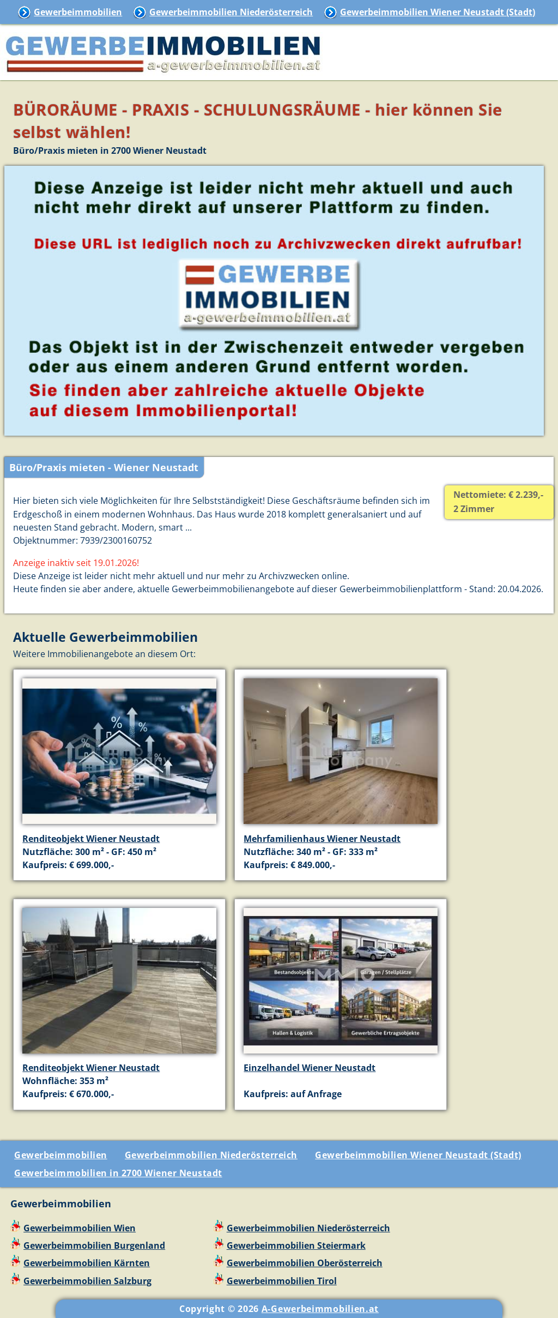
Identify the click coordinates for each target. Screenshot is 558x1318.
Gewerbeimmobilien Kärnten (86, 1263)
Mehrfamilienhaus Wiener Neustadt (322, 839)
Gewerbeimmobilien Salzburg (87, 1281)
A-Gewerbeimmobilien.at (320, 1309)
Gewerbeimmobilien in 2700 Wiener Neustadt (118, 1173)
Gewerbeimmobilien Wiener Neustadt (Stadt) (437, 12)
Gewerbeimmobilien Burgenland (94, 1245)
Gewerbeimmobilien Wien (79, 1228)
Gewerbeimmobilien (78, 12)
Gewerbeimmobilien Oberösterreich (305, 1263)
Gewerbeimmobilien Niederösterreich (231, 12)
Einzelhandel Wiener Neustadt (309, 1068)
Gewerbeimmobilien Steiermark (296, 1245)
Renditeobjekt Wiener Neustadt (91, 839)
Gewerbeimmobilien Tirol (282, 1281)
